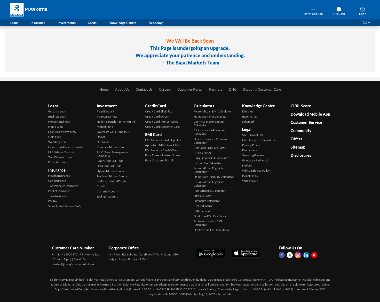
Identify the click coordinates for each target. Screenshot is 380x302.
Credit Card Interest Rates (161, 121)
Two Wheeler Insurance (63, 186)
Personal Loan (57, 111)
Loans (53, 105)
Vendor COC (250, 181)
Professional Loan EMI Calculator (208, 223)
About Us (122, 89)
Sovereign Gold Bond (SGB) (114, 132)
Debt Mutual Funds (109, 166)
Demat (101, 137)
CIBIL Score (301, 105)
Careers (165, 89)
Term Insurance (58, 196)
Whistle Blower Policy (256, 170)
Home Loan (55, 126)
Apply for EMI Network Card (163, 145)
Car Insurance (57, 181)
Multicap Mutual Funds (111, 181)
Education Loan (58, 162)
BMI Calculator (203, 206)
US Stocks (103, 142)
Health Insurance (59, 175)
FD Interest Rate (107, 116)
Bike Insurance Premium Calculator (209, 132)
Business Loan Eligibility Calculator (209, 183)
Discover (247, 111)
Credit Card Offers (157, 116)
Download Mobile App (310, 114)
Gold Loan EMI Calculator (210, 216)
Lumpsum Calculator (207, 201)
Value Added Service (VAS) (64, 206)
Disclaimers (249, 150)
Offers (296, 138)
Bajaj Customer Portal (159, 160)
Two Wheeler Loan (60, 157)
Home (104, 89)
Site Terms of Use (252, 135)
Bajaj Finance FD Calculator (211, 158)
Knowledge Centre (258, 105)
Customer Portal (190, 89)
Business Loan (57, 116)
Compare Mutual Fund (111, 147)
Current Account (107, 191)
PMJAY (52, 201)
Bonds (101, 186)
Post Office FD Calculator (210, 190)
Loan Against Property (62, 132)
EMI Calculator (203, 211)
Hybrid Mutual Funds (110, 171)
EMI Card (153, 134)
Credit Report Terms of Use (259, 140)
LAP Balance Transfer (61, 152)
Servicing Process (253, 155)
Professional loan (59, 121)
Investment (107, 105)
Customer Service (306, 122)
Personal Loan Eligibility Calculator (209, 170)
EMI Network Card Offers (161, 150)
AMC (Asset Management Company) (113, 154)
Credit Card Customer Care (162, 126)
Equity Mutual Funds (110, 161)
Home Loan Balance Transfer (66, 147)
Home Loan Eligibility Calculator (214, 177)
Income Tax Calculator (208, 163)
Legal (247, 129)
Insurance (57, 170)
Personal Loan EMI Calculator (212, 111)
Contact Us (144, 89)
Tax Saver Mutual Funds (112, 176)
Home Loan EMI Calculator (211, 116)
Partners (215, 89)
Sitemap (298, 147)
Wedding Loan (57, 142)
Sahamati (248, 121)
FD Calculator (202, 153)
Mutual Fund (105, 126)
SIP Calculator (203, 196)
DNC (233, 89)
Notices (247, 165)
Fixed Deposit (105, 111)
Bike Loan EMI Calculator (210, 148)
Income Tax (249, 116)
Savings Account (107, 196)
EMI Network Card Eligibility (163, 140)
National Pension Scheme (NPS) (116, 121)
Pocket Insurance (59, 191)
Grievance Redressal (255, 160)
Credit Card (155, 105)
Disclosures (301, 155)
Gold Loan (54, 137)
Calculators (204, 105)
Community (301, 130)
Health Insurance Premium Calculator (211, 140)
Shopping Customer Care (262, 89)
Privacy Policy (251, 145)
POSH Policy (250, 175)
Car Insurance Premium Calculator (209, 123)
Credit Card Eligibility (158, 111)
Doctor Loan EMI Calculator (211, 230)
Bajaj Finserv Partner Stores (162, 155)
